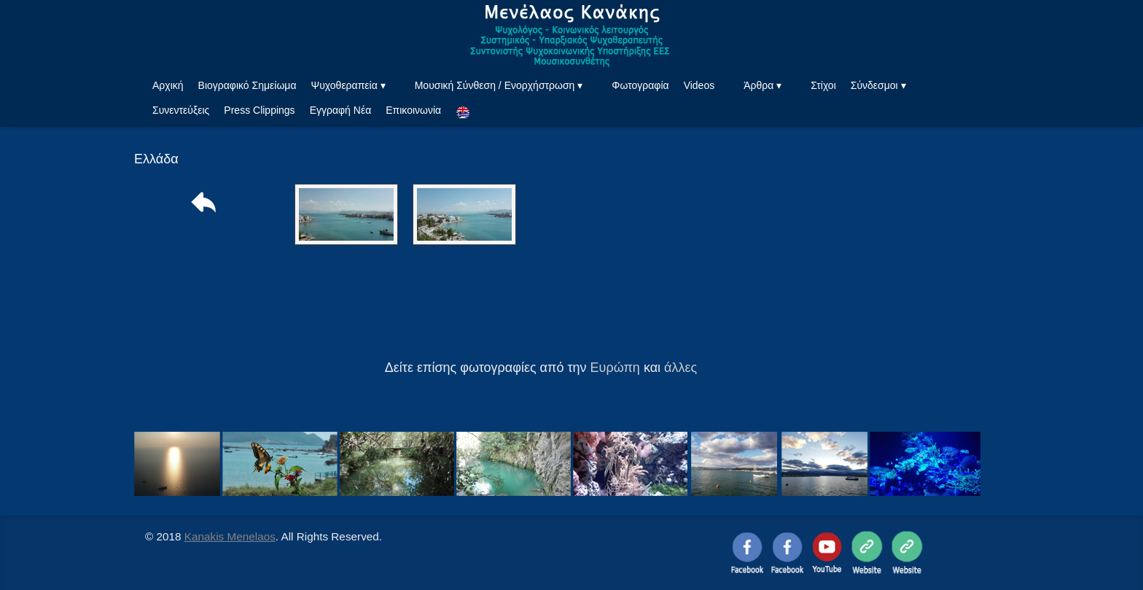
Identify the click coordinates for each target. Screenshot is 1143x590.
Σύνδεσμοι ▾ (878, 85)
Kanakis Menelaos (230, 536)
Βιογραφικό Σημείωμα (247, 85)
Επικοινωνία (413, 110)
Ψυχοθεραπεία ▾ (348, 85)
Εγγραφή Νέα (341, 110)
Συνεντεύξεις (180, 110)
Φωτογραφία (640, 85)
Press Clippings (259, 110)
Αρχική (168, 85)
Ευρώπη (615, 367)
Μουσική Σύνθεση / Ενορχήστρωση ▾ (499, 85)
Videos (699, 85)
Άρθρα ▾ (762, 85)
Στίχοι (823, 85)
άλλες (680, 367)
